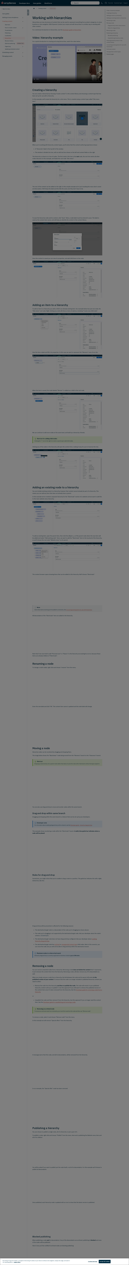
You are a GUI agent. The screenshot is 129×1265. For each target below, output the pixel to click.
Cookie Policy (17, 1262)
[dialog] (64, 1261)
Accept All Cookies (105, 1261)
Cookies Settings (92, 1261)
